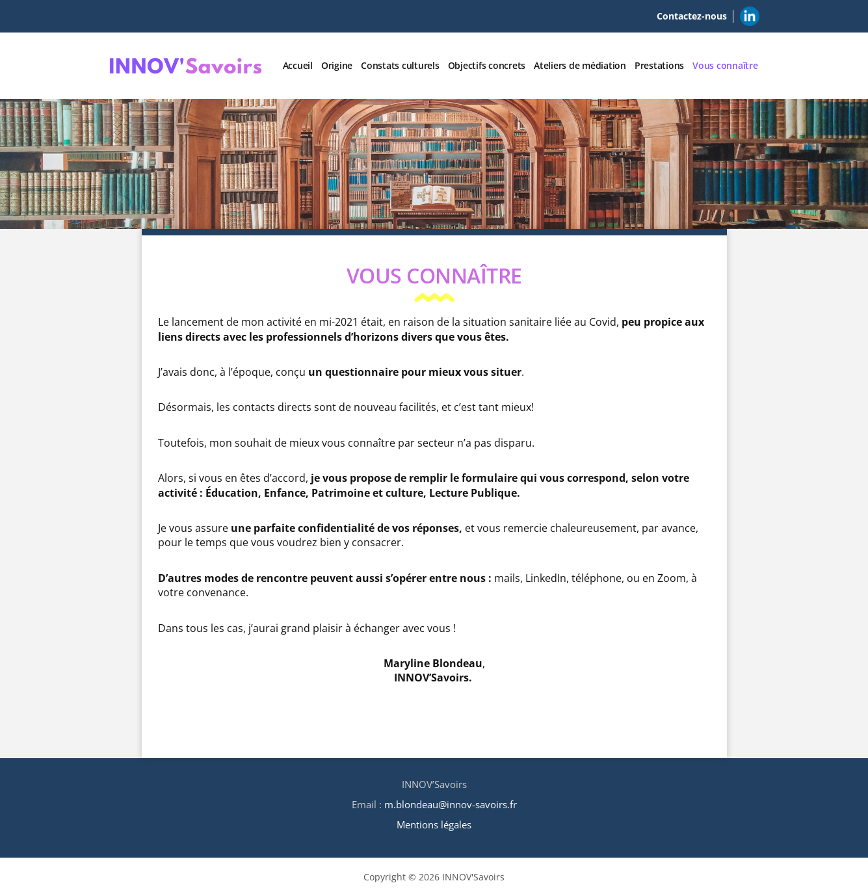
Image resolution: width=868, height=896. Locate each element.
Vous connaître (725, 65)
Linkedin (749, 14)
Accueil (298, 65)
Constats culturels (400, 65)
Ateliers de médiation (580, 65)
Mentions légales (434, 824)
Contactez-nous (692, 16)
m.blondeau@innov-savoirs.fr (450, 804)
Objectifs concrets (487, 65)
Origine (336, 65)
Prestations (659, 65)
